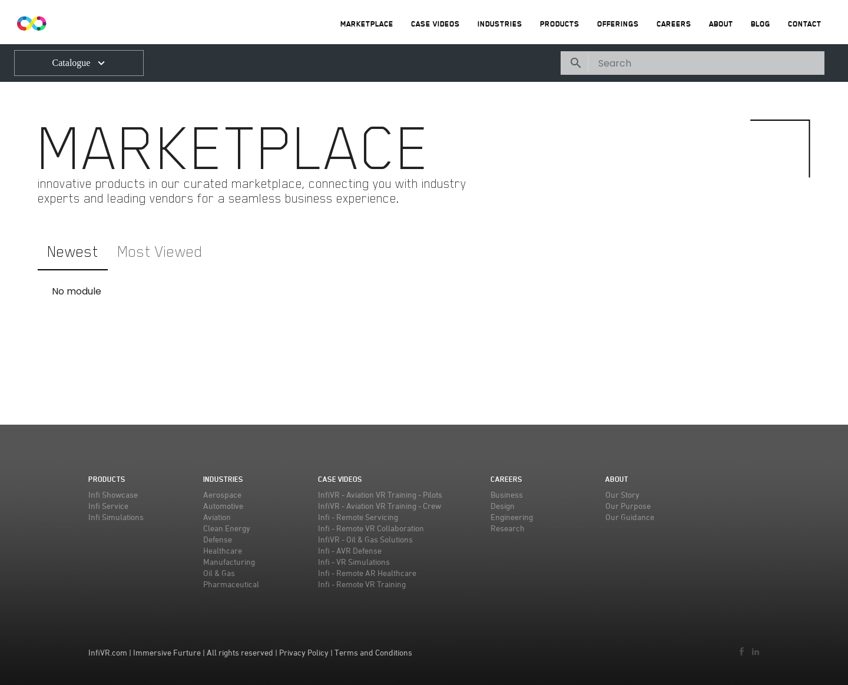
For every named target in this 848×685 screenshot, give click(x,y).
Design (503, 506)
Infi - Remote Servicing (358, 517)
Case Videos (435, 24)
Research (508, 528)
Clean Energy (226, 528)
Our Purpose (628, 506)
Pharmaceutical (231, 584)
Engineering (512, 517)
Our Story (622, 494)
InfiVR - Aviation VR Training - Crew (379, 506)
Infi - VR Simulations (354, 562)
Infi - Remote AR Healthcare (367, 573)
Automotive (223, 506)
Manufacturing (229, 562)
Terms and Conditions (373, 652)
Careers (674, 24)
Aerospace (222, 494)
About (721, 24)
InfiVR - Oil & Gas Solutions (365, 539)
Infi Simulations (116, 517)
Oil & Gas (219, 573)
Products (559, 24)
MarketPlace (366, 24)
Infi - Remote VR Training (362, 584)
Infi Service (108, 506)
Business (507, 494)
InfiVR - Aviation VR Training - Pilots (380, 494)
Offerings (618, 24)
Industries (500, 24)
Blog (760, 24)
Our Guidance (629, 517)
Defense (217, 539)
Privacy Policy (304, 652)
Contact (805, 24)
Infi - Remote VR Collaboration (371, 528)
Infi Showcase (113, 494)
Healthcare (222, 550)
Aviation (217, 517)
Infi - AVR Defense (350, 550)
